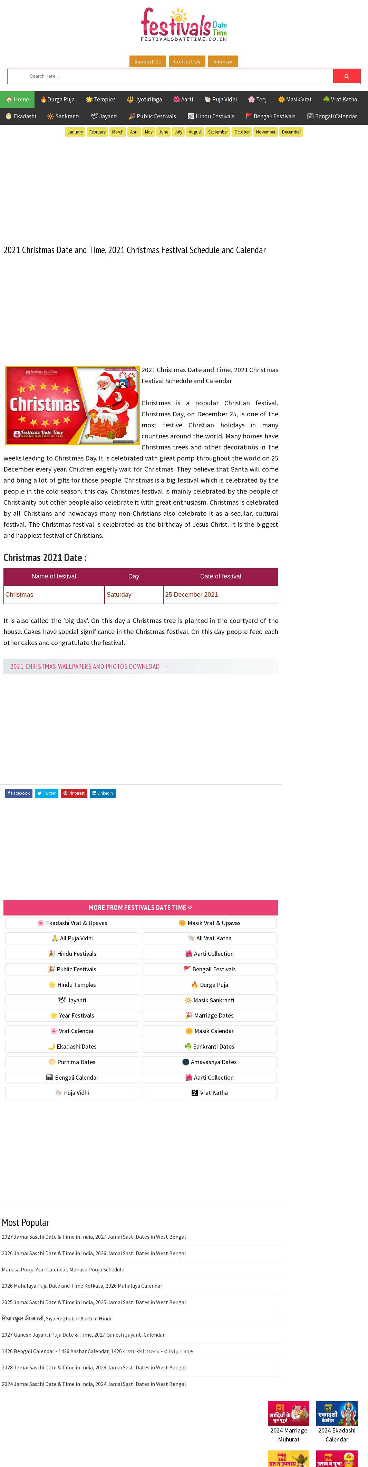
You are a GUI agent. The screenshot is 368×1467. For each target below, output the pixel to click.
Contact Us (187, 61)
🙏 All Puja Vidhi (66, 973)
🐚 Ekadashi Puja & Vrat (298, 335)
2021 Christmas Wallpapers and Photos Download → (89, 701)
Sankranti (281, 664)
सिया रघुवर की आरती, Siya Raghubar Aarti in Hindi (56, 1352)
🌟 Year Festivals (66, 1050)
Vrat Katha (333, 676)
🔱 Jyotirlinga (144, 99)
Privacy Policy (282, 872)
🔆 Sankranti (63, 116)
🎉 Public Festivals (152, 116)
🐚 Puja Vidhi (220, 99)
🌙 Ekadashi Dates (65, 1080)
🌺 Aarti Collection (191, 988)
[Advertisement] (128, 187)
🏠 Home (17, 99)
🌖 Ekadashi (21, 116)
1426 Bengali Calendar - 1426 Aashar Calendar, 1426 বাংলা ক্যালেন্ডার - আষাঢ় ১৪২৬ (97, 1385)
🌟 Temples (101, 99)
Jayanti (328, 627)
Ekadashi (335, 615)
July (178, 132)
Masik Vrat (322, 639)
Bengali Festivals (291, 615)
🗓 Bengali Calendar (332, 116)
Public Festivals (289, 652)
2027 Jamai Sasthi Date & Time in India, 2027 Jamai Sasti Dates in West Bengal (94, 1271)
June (163, 132)
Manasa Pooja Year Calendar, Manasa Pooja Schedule (63, 1303)
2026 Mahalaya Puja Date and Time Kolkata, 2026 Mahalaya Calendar (82, 1320)
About (272, 837)
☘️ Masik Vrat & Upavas (298, 350)
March (118, 132)
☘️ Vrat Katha (340, 99)
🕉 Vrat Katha (191, 1127)
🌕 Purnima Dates (66, 1096)
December (291, 132)
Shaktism (316, 664)
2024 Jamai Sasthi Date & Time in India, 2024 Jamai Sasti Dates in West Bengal (94, 1418)
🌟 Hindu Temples (66, 1019)
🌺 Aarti (183, 99)
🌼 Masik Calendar (191, 1065)
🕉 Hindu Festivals (210, 116)
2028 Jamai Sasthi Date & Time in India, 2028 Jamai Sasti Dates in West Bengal (94, 1401)
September (218, 132)
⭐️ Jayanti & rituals (292, 364)
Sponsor (223, 61)
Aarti (324, 603)
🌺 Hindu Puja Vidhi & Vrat (301, 379)
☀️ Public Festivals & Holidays (306, 393)
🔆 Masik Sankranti (191, 1034)
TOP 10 (345, 664)
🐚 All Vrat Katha (191, 973)
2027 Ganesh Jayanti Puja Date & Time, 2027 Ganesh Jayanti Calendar (83, 1369)
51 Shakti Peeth (288, 603)
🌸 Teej (257, 99)
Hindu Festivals (289, 627)
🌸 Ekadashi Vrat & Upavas (66, 957)
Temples (299, 676)
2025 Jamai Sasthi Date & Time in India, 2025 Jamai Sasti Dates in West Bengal (94, 1336)
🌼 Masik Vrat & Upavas (191, 957)
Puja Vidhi (333, 652)
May (149, 132)
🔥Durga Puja (57, 99)
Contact (274, 849)
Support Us (148, 61)
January (75, 132)
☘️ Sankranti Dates (191, 1080)
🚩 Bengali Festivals (270, 116)
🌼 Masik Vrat (295, 99)
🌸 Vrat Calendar (66, 1065)
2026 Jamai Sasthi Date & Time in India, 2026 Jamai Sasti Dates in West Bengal (94, 1287)
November (265, 132)
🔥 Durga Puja (191, 1019)
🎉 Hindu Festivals (66, 988)
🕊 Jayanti (103, 116)
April (134, 132)
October (242, 132)
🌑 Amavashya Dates (191, 1096)
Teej (274, 676)
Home (272, 826)
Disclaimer (277, 860)
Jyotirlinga (283, 639)
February (97, 132)
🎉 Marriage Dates (191, 1050)
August (195, 132)
